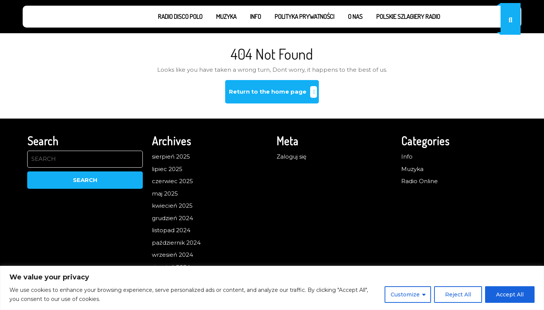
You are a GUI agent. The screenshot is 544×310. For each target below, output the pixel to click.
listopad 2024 (171, 230)
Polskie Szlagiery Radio (408, 16)
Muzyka (226, 16)
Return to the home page (274, 94)
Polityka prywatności (304, 16)
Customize (405, 294)
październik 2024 (176, 242)
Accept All (510, 294)
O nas (355, 16)
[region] (272, 288)
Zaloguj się (291, 156)
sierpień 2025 (171, 156)
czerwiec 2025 (172, 181)
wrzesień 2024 (172, 254)
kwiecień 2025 (172, 205)
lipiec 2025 (167, 169)
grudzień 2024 (172, 218)
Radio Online (419, 181)
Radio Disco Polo (180, 16)
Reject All (458, 294)
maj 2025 (165, 193)
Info (255, 16)
